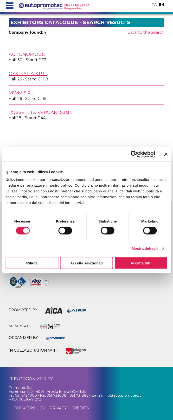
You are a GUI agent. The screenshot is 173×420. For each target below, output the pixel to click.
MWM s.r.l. (22, 93)
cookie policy (29, 408)
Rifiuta (32, 263)
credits (80, 408)
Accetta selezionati (86, 263)
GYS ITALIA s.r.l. (28, 73)
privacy (58, 408)
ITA (153, 4)
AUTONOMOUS (27, 54)
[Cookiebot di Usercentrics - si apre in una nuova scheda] (134, 154)
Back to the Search (146, 32)
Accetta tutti (141, 263)
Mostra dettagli (145, 248)
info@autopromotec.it (122, 395)
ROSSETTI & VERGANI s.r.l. (40, 112)
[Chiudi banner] (165, 154)
